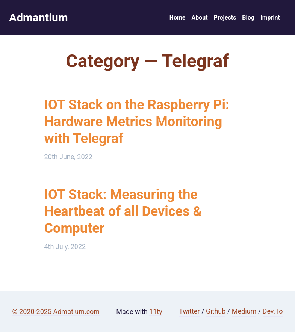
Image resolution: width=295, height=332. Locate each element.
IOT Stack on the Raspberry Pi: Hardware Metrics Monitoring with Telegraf (137, 121)
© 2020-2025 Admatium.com (56, 311)
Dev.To (273, 311)
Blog (248, 17)
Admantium (38, 17)
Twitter (189, 311)
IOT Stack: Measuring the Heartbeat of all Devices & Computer (123, 211)
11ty (155, 311)
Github (215, 311)
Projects (225, 17)
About (199, 17)
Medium (244, 311)
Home (177, 17)
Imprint (270, 17)
